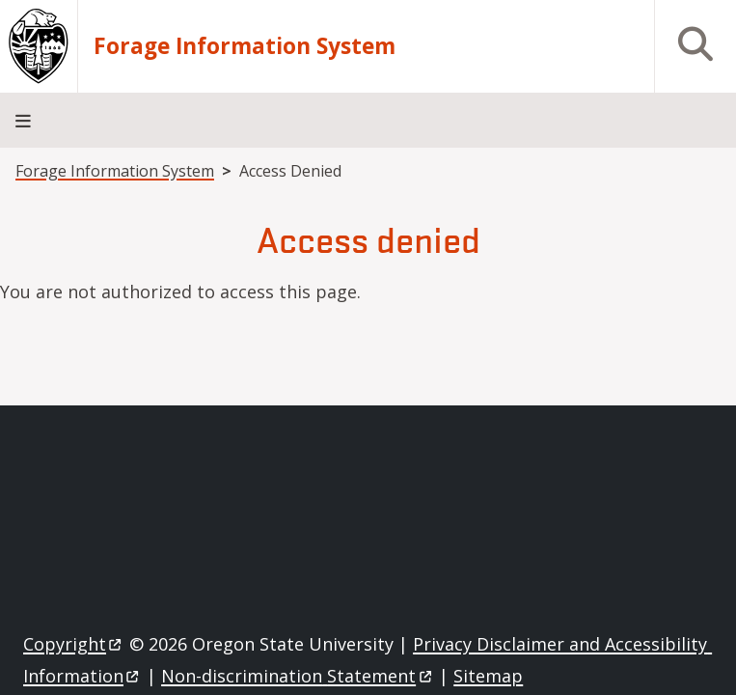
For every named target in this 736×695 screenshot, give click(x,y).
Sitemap (488, 675)
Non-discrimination (297, 675)
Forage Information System (244, 46)
